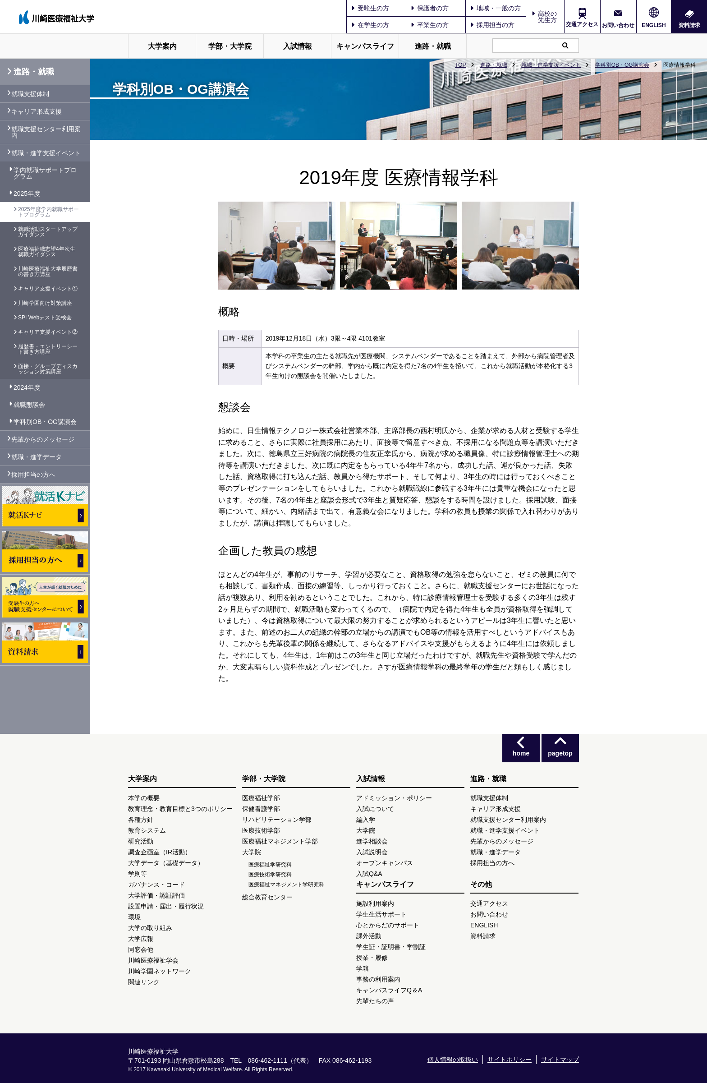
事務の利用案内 (378, 979)
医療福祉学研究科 (270, 865)
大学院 (251, 852)
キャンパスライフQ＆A (389, 990)
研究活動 (140, 841)
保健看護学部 (261, 808)
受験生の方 (370, 8)
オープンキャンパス (384, 862)
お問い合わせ (618, 25)
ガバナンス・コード (156, 884)
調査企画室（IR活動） (159, 852)
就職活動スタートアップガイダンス (48, 232)
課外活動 (368, 936)
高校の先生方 (547, 16)
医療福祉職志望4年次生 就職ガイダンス (46, 252)
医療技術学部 (261, 830)
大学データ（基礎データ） (166, 862)
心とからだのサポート (387, 925)
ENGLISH (654, 25)
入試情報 (297, 46)
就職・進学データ (36, 457)
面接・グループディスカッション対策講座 (48, 369)
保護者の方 (430, 8)
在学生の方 (370, 24)
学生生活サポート (381, 914)
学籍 (362, 968)
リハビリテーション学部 (277, 819)
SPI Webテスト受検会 (45, 317)
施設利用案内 (375, 903)
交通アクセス (582, 24)
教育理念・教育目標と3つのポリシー (180, 808)
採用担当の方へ (33, 474)
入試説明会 (372, 852)
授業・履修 (372, 957)
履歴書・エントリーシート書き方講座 (48, 349)
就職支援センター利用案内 (46, 132)
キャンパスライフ (365, 46)
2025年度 (27, 193)
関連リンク (144, 982)
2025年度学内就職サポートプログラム (48, 212)
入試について (375, 808)
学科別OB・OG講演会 (622, 65)
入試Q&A (369, 873)
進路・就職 (433, 46)
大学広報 (140, 938)
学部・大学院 (230, 46)
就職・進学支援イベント (551, 65)
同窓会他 (140, 949)
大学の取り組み (150, 927)
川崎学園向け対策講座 (45, 303)
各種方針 (140, 819)
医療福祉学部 (261, 798)
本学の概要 (144, 798)
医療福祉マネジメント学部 (280, 841)
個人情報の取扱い (452, 1059)
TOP (460, 65)
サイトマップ (560, 1059)
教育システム (147, 830)
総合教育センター (267, 897)
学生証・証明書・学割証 (391, 946)
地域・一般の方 (495, 8)
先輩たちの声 (375, 1001)
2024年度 (27, 387)
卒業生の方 (430, 24)
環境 (134, 917)
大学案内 (162, 46)
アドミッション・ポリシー (394, 798)
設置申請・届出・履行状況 (166, 906)
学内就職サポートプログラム (45, 173)
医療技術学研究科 (270, 874)
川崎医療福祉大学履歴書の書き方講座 (48, 271)
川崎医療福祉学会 (153, 960)
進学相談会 (372, 841)
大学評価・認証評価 (156, 895)
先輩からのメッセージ (42, 439)
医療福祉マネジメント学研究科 (286, 884)
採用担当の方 (492, 24)
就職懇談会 (29, 404)
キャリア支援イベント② (48, 332)
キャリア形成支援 (36, 111)
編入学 (365, 819)
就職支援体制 (30, 93)
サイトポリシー (509, 1059)
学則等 (137, 873)
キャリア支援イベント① (48, 289)
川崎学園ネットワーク (159, 971)
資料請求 (689, 25)
